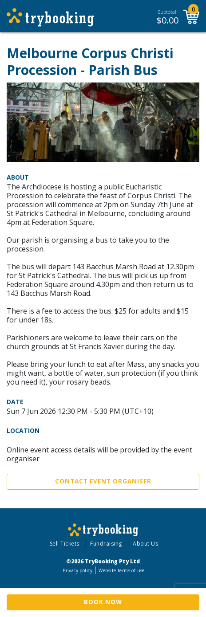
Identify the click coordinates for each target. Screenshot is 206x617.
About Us (145, 543)
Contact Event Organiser (103, 481)
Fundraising (106, 543)
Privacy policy (77, 570)
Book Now (103, 602)
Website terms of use (121, 570)
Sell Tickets (64, 543)
